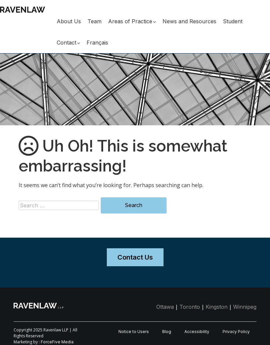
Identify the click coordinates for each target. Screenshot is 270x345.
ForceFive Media (57, 341)
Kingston (217, 306)
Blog (166, 331)
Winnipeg (244, 306)
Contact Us (135, 257)
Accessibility (196, 331)
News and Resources (189, 21)
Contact (66, 42)
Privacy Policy (236, 331)
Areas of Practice (130, 21)
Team (94, 21)
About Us (69, 21)
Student (232, 21)
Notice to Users (133, 331)
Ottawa (165, 306)
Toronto (189, 306)
